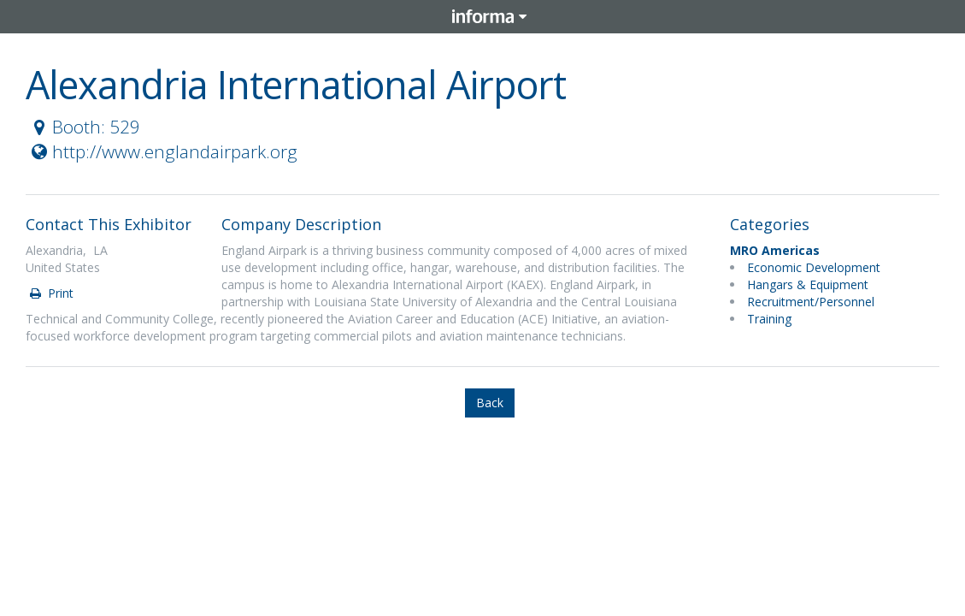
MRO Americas (775, 250)
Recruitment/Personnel (810, 301)
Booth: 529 (83, 127)
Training (769, 319)
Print (50, 293)
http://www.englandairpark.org (162, 151)
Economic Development (813, 267)
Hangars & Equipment (807, 284)
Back (489, 402)
